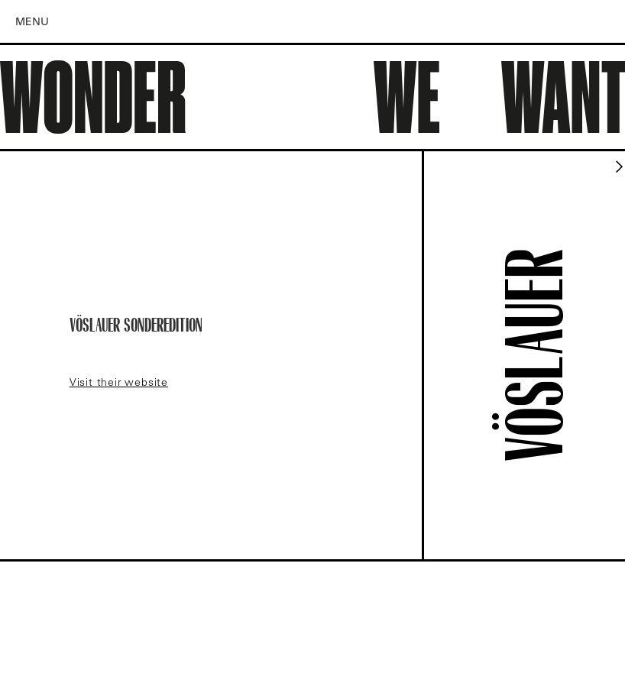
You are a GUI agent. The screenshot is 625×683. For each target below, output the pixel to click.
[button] (39, 21)
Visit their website (119, 382)
